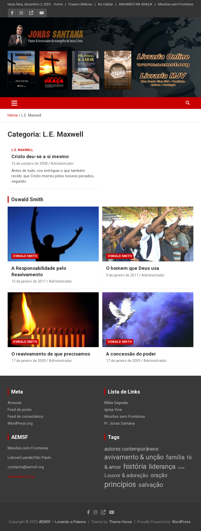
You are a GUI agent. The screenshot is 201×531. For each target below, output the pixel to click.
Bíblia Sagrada (116, 402)
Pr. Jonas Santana (119, 423)
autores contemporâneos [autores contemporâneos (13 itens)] (131, 449)
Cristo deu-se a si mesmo (40, 156)
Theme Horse (120, 522)
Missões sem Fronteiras (175, 4)
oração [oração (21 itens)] (159, 475)
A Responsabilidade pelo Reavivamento (38, 271)
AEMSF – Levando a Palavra (62, 522)
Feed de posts (20, 409)
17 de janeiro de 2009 (28, 361)
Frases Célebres (80, 4)
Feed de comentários (25, 416)
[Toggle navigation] (14, 103)
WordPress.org (20, 423)
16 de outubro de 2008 (29, 163)
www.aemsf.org (21, 476)
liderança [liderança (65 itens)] (162, 466)
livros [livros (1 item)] (181, 468)
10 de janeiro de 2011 (28, 281)
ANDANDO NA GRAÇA (135, 4)
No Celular (105, 4)
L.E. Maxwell (22, 150)
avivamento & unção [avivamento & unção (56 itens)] (134, 457)
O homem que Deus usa (132, 268)
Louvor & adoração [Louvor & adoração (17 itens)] (126, 475)
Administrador (62, 163)
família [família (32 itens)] (175, 457)
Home (58, 4)
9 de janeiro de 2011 (122, 275)
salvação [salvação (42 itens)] (150, 484)
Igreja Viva (113, 409)
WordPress (181, 522)
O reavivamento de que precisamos (50, 354)
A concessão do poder (131, 354)
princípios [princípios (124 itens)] (120, 484)
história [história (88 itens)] (135, 466)
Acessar (15, 402)
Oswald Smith (27, 199)
